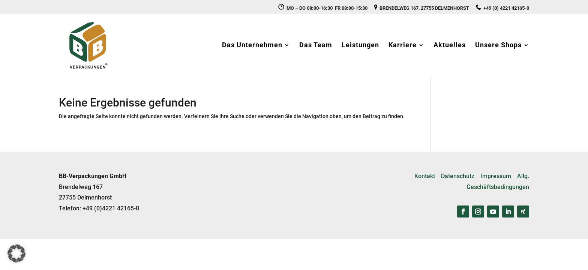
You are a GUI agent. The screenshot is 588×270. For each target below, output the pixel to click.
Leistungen (360, 45)
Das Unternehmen (252, 45)
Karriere (402, 45)
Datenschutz (457, 176)
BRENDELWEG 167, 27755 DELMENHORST (421, 7)
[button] (16, 253)
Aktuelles (450, 45)
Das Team (315, 45)
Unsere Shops (498, 45)
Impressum (495, 176)
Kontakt (424, 176)
